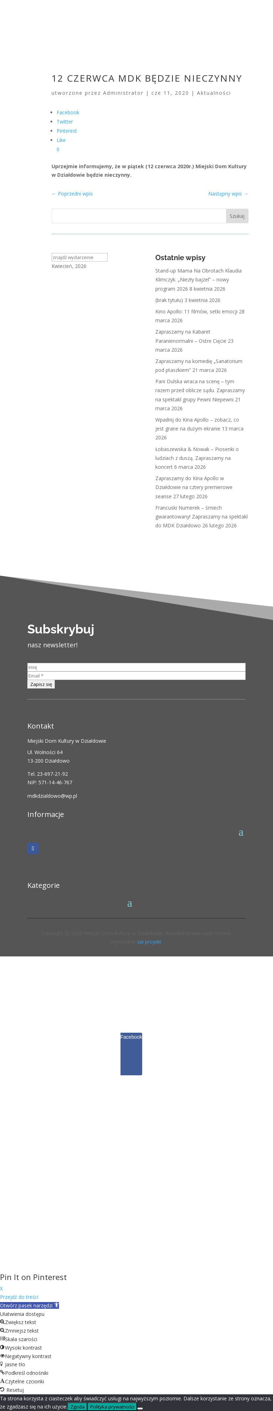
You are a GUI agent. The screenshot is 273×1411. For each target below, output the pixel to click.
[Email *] (136, 675)
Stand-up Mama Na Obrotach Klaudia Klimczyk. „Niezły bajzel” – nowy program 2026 (198, 279)
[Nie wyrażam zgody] (140, 1408)
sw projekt (149, 941)
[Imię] (136, 667)
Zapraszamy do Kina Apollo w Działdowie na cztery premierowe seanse (193, 487)
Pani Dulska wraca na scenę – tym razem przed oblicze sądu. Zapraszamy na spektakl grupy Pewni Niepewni (200, 390)
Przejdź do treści (19, 1297)
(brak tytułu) (169, 300)
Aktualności (214, 92)
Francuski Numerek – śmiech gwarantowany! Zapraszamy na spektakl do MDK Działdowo (201, 516)
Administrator (123, 92)
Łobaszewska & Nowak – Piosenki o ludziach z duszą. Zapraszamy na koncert (197, 458)
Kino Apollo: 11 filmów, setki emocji (196, 311)
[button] (29, 1305)
